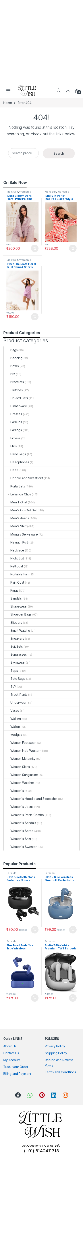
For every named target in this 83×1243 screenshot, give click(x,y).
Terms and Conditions (60, 1072)
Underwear (15, 702)
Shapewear (15, 606)
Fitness (12, 438)
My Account (11, 1060)
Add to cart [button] (35, 248)
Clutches (13, 390)
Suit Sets (13, 646)
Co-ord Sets (16, 398)
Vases (11, 710)
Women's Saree (18, 831)
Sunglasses (15, 654)
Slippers (13, 622)
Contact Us (11, 1053)
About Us (9, 1046)
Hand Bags (15, 454)
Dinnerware (15, 406)
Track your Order (15, 1067)
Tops (11, 670)
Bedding (13, 358)
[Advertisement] (41, 41)
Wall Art (12, 719)
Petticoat (13, 566)
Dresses (13, 414)
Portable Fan (16, 574)
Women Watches (19, 783)
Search (58, 90)
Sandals (13, 598)
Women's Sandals (20, 823)
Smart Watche (17, 630)
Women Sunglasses (21, 775)
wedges (13, 734)
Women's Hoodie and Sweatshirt (30, 799)
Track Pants (15, 694)
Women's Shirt (17, 839)
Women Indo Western (22, 750)
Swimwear (14, 662)
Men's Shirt (15, 526)
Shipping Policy (56, 1053)
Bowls (11, 366)
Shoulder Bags (17, 614)
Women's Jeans (18, 807)
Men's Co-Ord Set (20, 510)
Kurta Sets (14, 486)
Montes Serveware (21, 534)
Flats (10, 446)
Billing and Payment (17, 1073)
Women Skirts (17, 767)
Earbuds (13, 422)
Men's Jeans (16, 518)
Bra (9, 374)
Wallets (12, 727)
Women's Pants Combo (24, 815)
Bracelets (14, 382)
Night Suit (12, 191)
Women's (25, 191)
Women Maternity (19, 758)
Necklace (14, 550)
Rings (11, 590)
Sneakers (14, 638)
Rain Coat (14, 582)
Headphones (16, 462)
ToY (10, 686)
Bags (10, 350)
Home (7, 103)
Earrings (13, 430)
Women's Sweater (20, 847)
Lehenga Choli (17, 494)
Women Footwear (20, 742)
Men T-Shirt (15, 502)
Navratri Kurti (16, 542)
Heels (11, 470)
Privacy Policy (55, 1046)
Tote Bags (14, 678)
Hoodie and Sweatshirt (23, 478)
